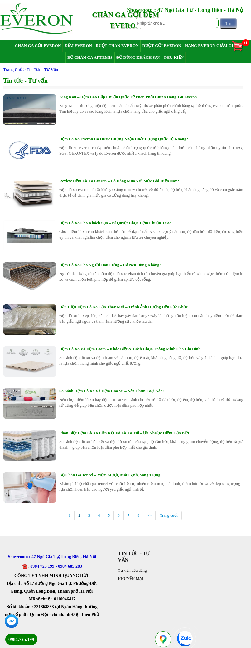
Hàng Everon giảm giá (210, 45)
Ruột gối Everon (161, 45)
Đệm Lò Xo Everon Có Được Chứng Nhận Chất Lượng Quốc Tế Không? (123, 139)
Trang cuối (169, 515)
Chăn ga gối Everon (38, 45)
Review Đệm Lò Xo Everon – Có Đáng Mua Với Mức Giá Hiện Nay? (119, 181)
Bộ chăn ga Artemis (90, 57)
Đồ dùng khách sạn (138, 57)
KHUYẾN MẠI (130, 578)
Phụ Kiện (174, 57)
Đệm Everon (78, 45)
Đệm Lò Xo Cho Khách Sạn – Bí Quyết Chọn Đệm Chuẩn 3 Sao (115, 223)
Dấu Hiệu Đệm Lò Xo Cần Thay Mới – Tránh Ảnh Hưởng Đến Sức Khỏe (123, 307)
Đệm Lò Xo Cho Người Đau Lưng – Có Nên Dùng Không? (110, 265)
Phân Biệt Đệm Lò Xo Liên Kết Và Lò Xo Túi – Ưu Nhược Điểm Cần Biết (124, 433)
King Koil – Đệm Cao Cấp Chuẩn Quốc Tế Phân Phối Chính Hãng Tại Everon (128, 97)
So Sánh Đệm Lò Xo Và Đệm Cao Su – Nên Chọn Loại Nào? (112, 391)
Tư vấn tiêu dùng (132, 570)
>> (149, 515)
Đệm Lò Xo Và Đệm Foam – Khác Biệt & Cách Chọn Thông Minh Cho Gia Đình (129, 349)
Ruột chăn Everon (117, 45)
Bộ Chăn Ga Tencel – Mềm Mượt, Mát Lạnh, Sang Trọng (109, 475)
